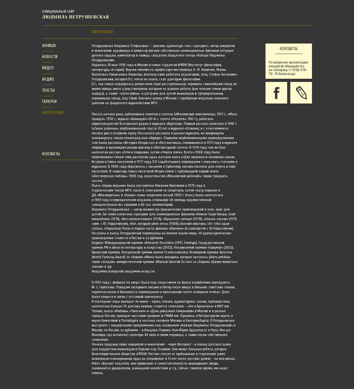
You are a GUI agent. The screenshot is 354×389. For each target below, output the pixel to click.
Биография (52, 112)
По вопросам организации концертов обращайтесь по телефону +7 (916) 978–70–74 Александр (288, 68)
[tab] (47, 45)
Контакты (51, 154)
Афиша (49, 45)
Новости (50, 56)
